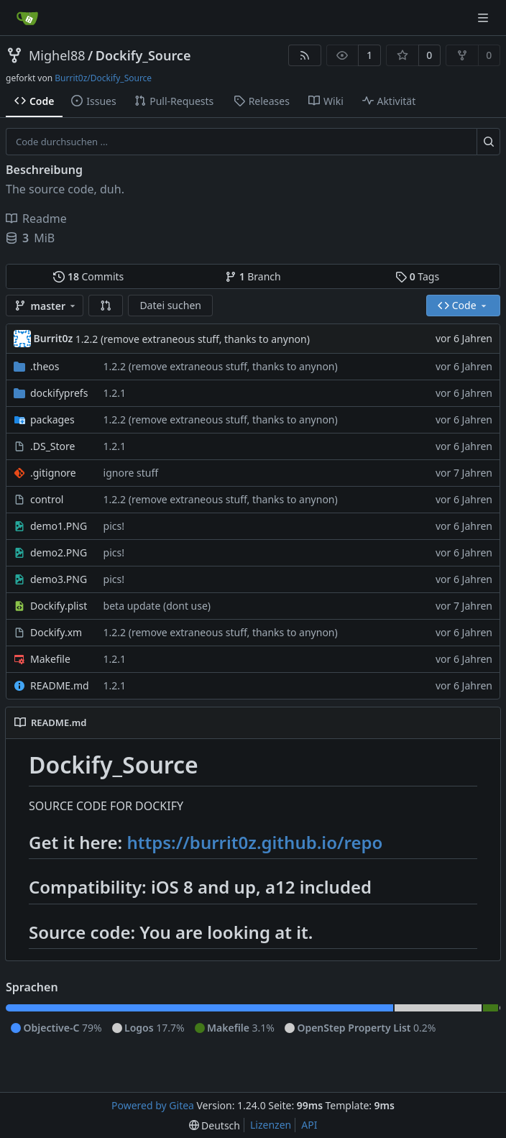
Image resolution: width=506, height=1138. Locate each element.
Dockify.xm (56, 632)
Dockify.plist (58, 605)
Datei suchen (170, 305)
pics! (114, 526)
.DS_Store (52, 446)
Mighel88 (57, 55)
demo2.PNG (58, 552)
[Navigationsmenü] (484, 17)
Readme (36, 218)
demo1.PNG (58, 526)
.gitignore (53, 472)
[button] (105, 305)
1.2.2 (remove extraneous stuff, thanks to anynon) (192, 339)
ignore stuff (131, 472)
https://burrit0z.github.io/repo (254, 842)
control (46, 499)
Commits (88, 276)
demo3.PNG (58, 579)
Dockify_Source (143, 55)
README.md (59, 685)
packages (52, 419)
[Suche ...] (488, 141)
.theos (45, 366)
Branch (253, 276)
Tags (417, 276)
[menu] (214, 1125)
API (309, 1125)
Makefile (50, 659)
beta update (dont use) (157, 605)
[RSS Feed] (304, 55)
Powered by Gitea (152, 1105)
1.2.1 (115, 393)
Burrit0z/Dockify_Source (103, 78)
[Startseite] (27, 18)
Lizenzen (270, 1125)
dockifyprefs (59, 393)
